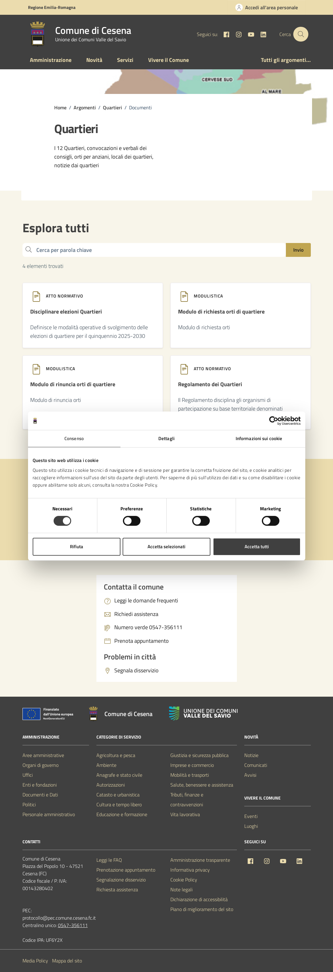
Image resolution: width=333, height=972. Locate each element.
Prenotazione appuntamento (125, 870)
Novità (94, 60)
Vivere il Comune (168, 60)
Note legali (181, 889)
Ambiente (106, 765)
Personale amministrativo (48, 814)
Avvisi (250, 775)
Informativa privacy (190, 870)
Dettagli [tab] (166, 438)
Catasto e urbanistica (118, 795)
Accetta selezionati (166, 546)
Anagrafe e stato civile (119, 775)
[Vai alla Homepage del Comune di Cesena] (78, 34)
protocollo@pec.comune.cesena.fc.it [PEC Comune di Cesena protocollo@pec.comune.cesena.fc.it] (59, 918)
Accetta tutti (257, 546)
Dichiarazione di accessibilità (199, 899)
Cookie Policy (183, 880)
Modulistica (208, 296)
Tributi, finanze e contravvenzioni (186, 799)
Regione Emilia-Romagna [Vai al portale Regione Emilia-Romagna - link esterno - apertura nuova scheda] (51, 7)
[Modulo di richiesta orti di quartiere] (221, 314)
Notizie (251, 755)
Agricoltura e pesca (115, 755)
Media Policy (35, 961)
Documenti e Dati (40, 795)
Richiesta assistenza (117, 889)
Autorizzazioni (110, 785)
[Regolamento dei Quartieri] (210, 386)
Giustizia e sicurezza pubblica (199, 755)
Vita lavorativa (185, 814)
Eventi (251, 816)
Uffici (27, 775)
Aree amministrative (43, 755)
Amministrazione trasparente (200, 860)
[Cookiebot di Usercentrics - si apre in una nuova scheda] (274, 420)
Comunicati (255, 765)
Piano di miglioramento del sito (201, 909)
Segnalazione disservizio (121, 880)
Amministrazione (50, 60)
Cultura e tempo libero (119, 804)
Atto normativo (64, 296)
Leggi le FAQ (109, 860)
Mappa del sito (67, 961)
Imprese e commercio (192, 765)
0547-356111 (73, 925)
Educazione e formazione (121, 814)
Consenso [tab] (74, 438)
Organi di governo (40, 765)
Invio (298, 249)
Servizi (125, 60)
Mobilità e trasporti (189, 775)
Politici (29, 804)
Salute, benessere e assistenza (201, 785)
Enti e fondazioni (39, 785)
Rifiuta (76, 546)
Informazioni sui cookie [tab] (259, 438)
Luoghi (251, 826)
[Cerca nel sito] (300, 34)
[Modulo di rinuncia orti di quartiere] (72, 386)
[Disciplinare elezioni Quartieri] (66, 314)
